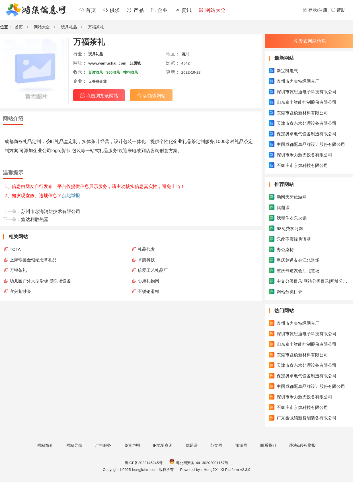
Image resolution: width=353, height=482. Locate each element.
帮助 (338, 10)
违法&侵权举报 (302, 445)
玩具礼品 (69, 27)
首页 (87, 10)
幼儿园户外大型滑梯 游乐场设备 (40, 280)
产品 (135, 10)
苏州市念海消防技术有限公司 (50, 211)
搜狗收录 (130, 72)
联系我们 (268, 445)
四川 (185, 54)
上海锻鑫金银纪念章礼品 (33, 259)
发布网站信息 (309, 41)
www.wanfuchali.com (107, 63)
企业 (159, 10)
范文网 (216, 445)
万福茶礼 (18, 270)
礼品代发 (146, 249)
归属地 (135, 63)
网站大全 (212, 10)
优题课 (192, 445)
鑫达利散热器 (34, 219)
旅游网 (241, 445)
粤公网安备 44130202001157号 (198, 463)
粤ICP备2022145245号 (144, 463)
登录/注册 (314, 10)
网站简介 (45, 445)
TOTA (15, 249)
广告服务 (103, 445)
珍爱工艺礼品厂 (153, 270)
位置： (6, 27)
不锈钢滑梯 (148, 291)
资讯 (183, 10)
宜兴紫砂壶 (20, 291)
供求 (111, 10)
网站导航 (74, 445)
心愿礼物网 (148, 280)
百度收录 (95, 72)
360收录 (113, 72)
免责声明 (132, 445)
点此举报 (71, 195)
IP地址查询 (163, 445)
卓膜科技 (146, 259)
